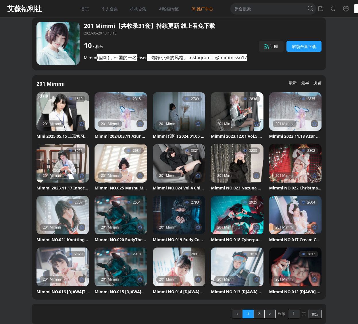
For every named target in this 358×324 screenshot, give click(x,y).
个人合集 (110, 8)
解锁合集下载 (304, 46)
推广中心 (202, 8)
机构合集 (138, 8)
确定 (315, 314)
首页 (85, 8)
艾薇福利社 (24, 8)
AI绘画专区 (169, 8)
